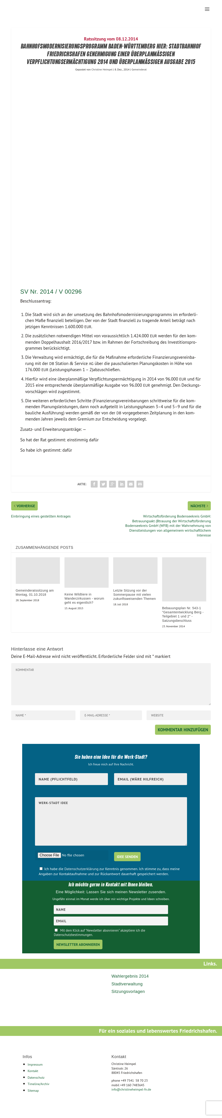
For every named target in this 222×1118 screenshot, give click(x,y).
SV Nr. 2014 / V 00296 (51, 291)
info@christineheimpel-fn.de (131, 1089)
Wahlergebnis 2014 (130, 976)
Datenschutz (36, 1077)
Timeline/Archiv (38, 1084)
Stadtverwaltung (127, 984)
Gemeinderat (139, 69)
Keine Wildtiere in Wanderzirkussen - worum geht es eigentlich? (84, 598)
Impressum (35, 1064)
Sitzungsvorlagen (128, 991)
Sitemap (33, 1091)
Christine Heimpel (101, 69)
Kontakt (33, 1071)
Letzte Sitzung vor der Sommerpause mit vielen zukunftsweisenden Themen (134, 595)
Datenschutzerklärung (81, 868)
